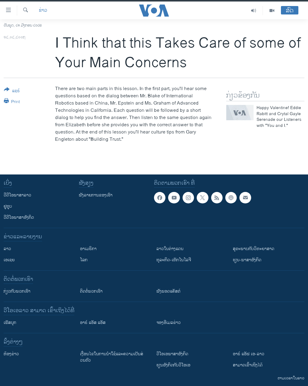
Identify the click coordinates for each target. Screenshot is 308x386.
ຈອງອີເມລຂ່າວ (168, 322)
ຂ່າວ (43, 10)
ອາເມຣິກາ (88, 249)
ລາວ (7, 249)
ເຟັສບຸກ (10, 322)
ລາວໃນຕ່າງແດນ (169, 249)
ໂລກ (84, 260)
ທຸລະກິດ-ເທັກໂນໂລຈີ (173, 260)
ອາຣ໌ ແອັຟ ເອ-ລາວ (248, 354)
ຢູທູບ (8, 206)
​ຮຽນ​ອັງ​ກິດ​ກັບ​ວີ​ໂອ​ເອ (173, 365)
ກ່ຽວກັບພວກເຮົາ (17, 291)
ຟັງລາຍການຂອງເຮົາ (95, 195)
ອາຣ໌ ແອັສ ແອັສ (93, 322)
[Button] (12, 91)
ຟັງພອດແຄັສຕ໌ (168, 291)
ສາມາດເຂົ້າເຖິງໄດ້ (248, 365)
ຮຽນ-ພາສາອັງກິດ (247, 260)
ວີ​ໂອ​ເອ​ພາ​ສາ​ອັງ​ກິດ (172, 354)
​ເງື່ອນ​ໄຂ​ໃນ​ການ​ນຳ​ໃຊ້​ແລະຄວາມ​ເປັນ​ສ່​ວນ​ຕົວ (111, 357)
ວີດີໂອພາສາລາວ (17, 195)
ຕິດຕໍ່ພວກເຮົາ (91, 291)
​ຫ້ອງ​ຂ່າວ (11, 354)
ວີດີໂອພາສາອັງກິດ (19, 217)
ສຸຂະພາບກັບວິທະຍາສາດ (253, 249)
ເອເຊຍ (9, 260)
